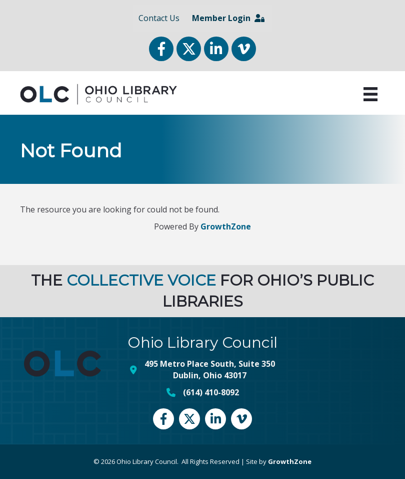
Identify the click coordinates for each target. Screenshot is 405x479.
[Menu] (370, 94)
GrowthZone (225, 226)
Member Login (228, 18)
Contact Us (159, 18)
